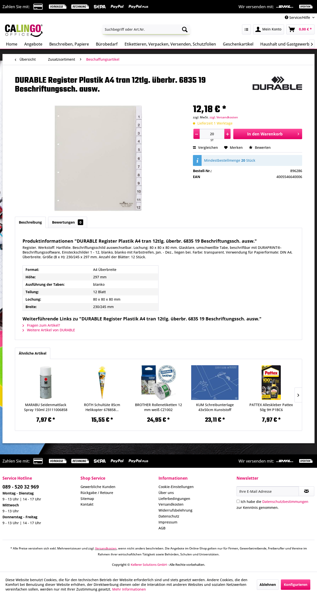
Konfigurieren (295, 584)
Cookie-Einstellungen (176, 486)
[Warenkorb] (300, 29)
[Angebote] (33, 44)
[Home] (11, 44)
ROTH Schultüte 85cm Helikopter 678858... (102, 407)
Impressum (167, 522)
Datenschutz (168, 516)
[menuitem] (146, 29)
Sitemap (87, 498)
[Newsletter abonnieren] (306, 491)
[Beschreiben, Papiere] (69, 44)
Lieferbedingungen (174, 498)
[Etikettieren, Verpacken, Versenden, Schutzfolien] (170, 44)
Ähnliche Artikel (32, 353)
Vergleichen (205, 147)
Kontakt (86, 504)
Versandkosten (171, 504)
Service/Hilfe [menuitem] (298, 17)
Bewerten (260, 147)
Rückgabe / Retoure (96, 492)
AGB (161, 528)
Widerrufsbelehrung (175, 510)
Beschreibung (30, 222)
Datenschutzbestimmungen (285, 501)
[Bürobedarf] (106, 44)
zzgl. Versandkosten (224, 117)
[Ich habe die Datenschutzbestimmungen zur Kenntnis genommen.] (238, 501)
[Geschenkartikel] (238, 44)
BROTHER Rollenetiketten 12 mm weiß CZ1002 (158, 407)
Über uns (166, 492)
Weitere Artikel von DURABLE (49, 330)
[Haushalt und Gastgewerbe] (286, 44)
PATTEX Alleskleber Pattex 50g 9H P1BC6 (271, 407)
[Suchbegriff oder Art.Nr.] (146, 29)
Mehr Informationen (129, 589)
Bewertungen (67, 222)
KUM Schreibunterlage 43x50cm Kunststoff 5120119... (215, 407)
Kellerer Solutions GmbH (149, 564)
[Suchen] (185, 29)
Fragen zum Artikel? (41, 325)
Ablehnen (268, 584)
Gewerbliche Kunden (97, 486)
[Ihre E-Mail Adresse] (268, 491)
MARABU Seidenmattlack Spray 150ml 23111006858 (45, 407)
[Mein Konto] (268, 29)
